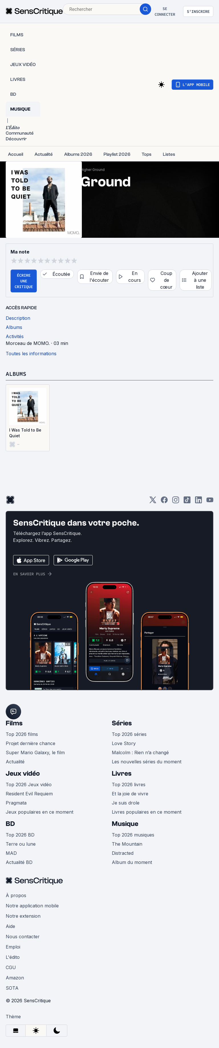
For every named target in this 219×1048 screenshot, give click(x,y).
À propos (16, 895)
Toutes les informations (31, 353)
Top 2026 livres (128, 784)
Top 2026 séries (129, 734)
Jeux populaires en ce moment (39, 812)
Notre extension (23, 916)
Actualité (15, 761)
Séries (122, 723)
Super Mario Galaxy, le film (35, 752)
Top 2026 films (22, 734)
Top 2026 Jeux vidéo (29, 784)
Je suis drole (125, 803)
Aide (10, 926)
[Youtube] (209, 501)
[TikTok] (187, 501)
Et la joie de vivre (130, 794)
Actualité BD (19, 862)
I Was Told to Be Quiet (25, 433)
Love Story (124, 743)
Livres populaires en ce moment (146, 812)
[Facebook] (164, 501)
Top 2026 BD (20, 835)
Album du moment (132, 862)
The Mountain (127, 844)
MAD (11, 853)
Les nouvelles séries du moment (146, 761)
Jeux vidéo (23, 773)
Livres (121, 773)
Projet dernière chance (30, 743)
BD (10, 824)
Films (14, 723)
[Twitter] (152, 501)
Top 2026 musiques (133, 835)
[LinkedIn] (198, 501)
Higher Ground (92, 169)
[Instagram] (175, 501)
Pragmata (16, 803)
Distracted (122, 853)
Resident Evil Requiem (29, 794)
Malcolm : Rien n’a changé (140, 752)
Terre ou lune (21, 844)
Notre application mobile (32, 906)
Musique (125, 824)
